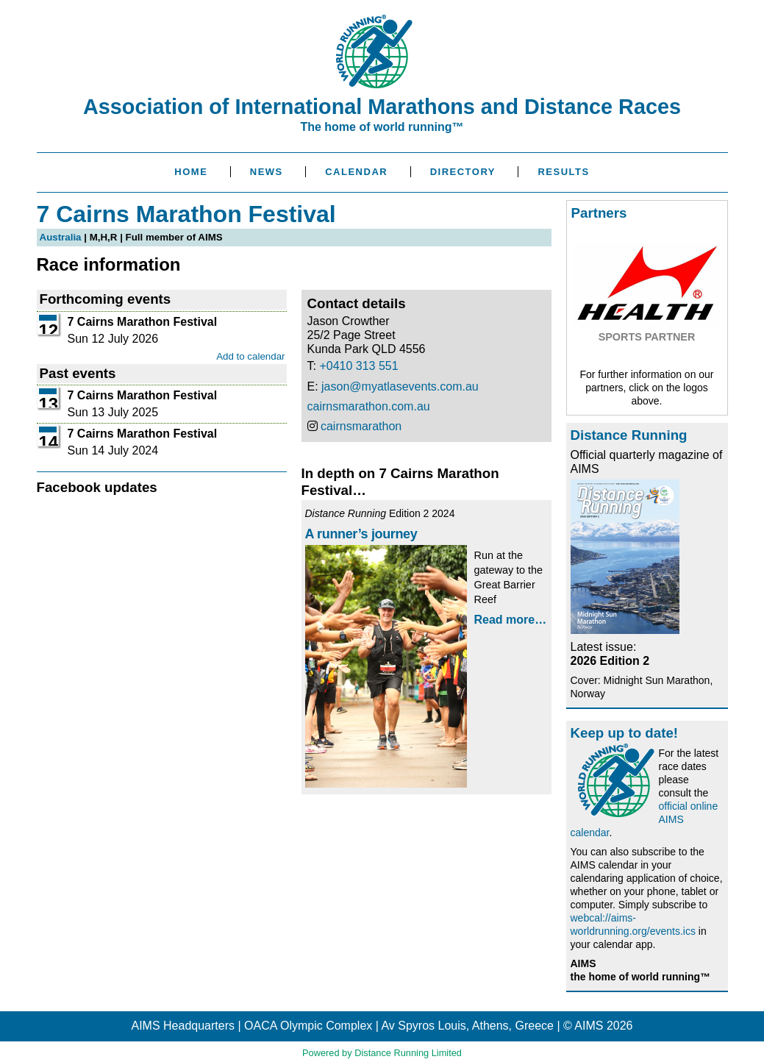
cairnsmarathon (361, 426)
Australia (61, 237)
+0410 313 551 (358, 366)
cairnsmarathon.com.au (368, 406)
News (266, 171)
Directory (463, 171)
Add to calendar (250, 356)
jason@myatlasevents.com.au (400, 386)
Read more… (510, 619)
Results (563, 171)
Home (190, 171)
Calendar (356, 171)
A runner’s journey (361, 534)
